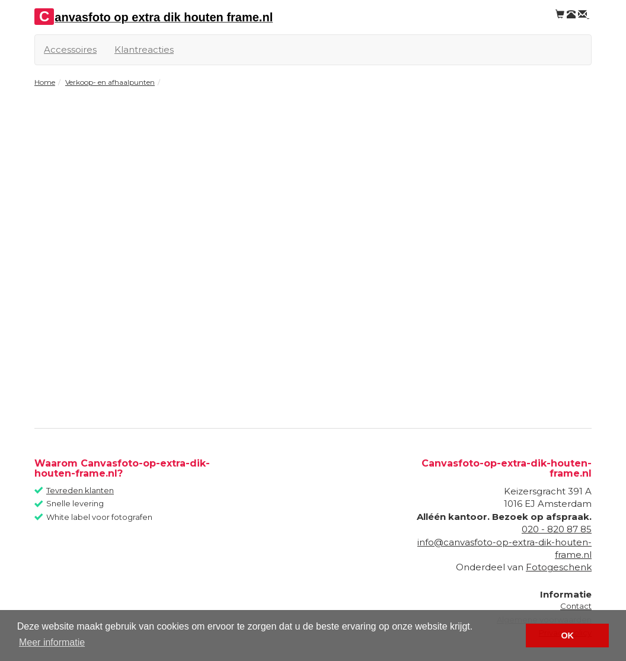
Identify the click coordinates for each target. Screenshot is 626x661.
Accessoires (70, 49)
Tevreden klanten (80, 490)
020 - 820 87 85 (557, 529)
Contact (576, 606)
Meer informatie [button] (52, 642)
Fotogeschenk (559, 567)
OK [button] (567, 635)
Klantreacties (144, 49)
